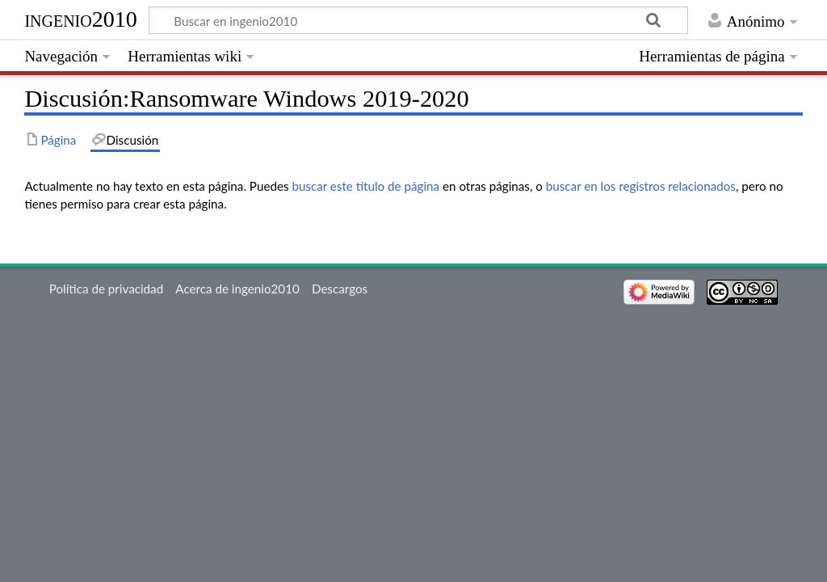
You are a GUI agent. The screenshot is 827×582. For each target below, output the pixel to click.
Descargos (339, 288)
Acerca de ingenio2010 (237, 288)
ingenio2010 (80, 19)
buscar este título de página (365, 186)
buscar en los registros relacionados (641, 186)
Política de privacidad (106, 288)
